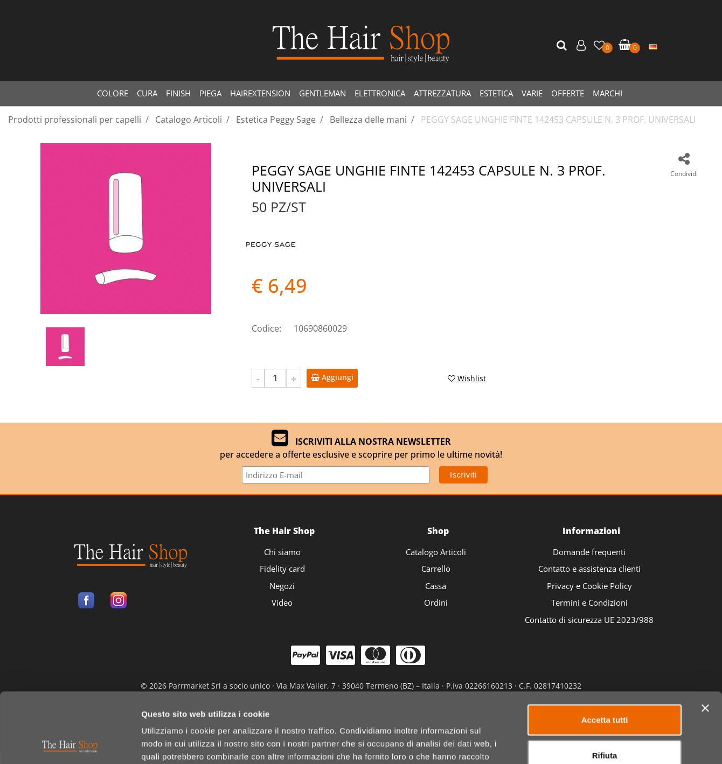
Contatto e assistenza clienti (589, 568)
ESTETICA (496, 93)
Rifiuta (604, 685)
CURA (147, 93)
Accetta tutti (604, 649)
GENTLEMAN (322, 93)
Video (282, 602)
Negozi (282, 585)
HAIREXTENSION (260, 93)
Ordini (436, 602)
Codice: (266, 328)
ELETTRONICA (380, 93)
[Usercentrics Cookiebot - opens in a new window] (70, 743)
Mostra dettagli (566, 742)
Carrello (435, 568)
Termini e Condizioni (589, 602)
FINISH (178, 93)
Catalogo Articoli (436, 551)
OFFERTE (567, 93)
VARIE (532, 93)
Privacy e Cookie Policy (589, 585)
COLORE (112, 93)
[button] (563, 46)
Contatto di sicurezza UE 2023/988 (589, 619)
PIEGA (210, 93)
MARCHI (607, 93)
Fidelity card (282, 568)
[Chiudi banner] (705, 638)
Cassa (435, 585)
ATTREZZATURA (442, 93)
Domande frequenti (589, 551)
